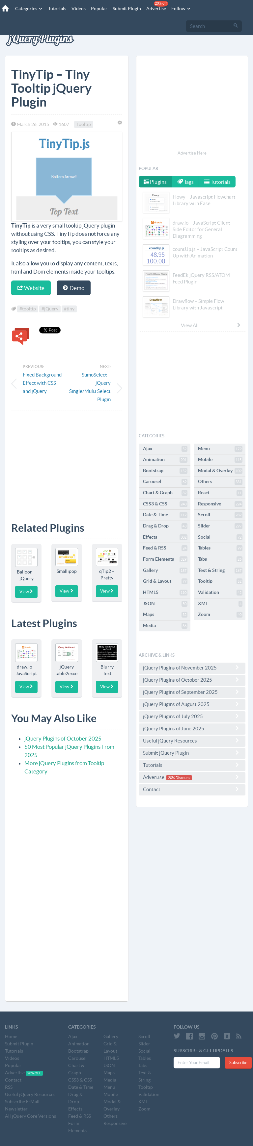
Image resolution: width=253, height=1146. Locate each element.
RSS (9, 1087)
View (26, 591)
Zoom (220, 615)
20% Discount (179, 778)
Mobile (220, 460)
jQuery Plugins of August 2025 (192, 704)
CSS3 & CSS (165, 504)
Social (220, 537)
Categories (29, 8)
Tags (185, 182)
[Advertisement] (66, 461)
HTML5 (165, 593)
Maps (165, 615)
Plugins (155, 182)
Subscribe (238, 1062)
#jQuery (50, 309)
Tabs (220, 559)
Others (220, 482)
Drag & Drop (165, 526)
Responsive (220, 504)
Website (30, 288)
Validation (220, 593)
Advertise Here (192, 153)
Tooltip (83, 124)
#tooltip (27, 309)
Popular (99, 8)
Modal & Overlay (220, 471)
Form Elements (165, 559)
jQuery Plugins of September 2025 (192, 692)
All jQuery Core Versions (30, 1116)
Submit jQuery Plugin (192, 753)
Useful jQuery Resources (192, 741)
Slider (220, 526)
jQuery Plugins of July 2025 (192, 716)
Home (11, 1036)
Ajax (165, 449)
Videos (78, 8)
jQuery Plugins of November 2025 (192, 668)
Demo (73, 288)
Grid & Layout (165, 581)
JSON (165, 604)
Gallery (165, 570)
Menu (220, 449)
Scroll (220, 515)
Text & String (220, 570)
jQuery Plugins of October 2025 (62, 738)
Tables (220, 548)
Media (165, 626)
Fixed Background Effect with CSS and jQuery (42, 383)
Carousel (165, 482)
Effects (165, 537)
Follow (181, 8)
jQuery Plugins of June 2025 (192, 728)
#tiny (69, 309)
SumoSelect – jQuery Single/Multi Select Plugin (90, 387)
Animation (165, 460)
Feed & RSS (165, 548)
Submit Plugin (127, 8)
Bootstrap (165, 471)
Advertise (157, 6)
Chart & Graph (165, 493)
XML (220, 604)
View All (211, 325)
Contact (192, 789)
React (220, 493)
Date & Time (165, 515)
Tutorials (57, 8)
